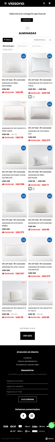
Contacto (27, 358)
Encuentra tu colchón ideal (27, 364)
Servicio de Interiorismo (27, 361)
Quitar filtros (8, 49)
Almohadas (22, 46)
